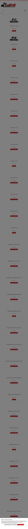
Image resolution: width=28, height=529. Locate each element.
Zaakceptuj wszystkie (20, 524)
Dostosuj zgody (15, 524)
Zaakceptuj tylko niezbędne (8, 524)
